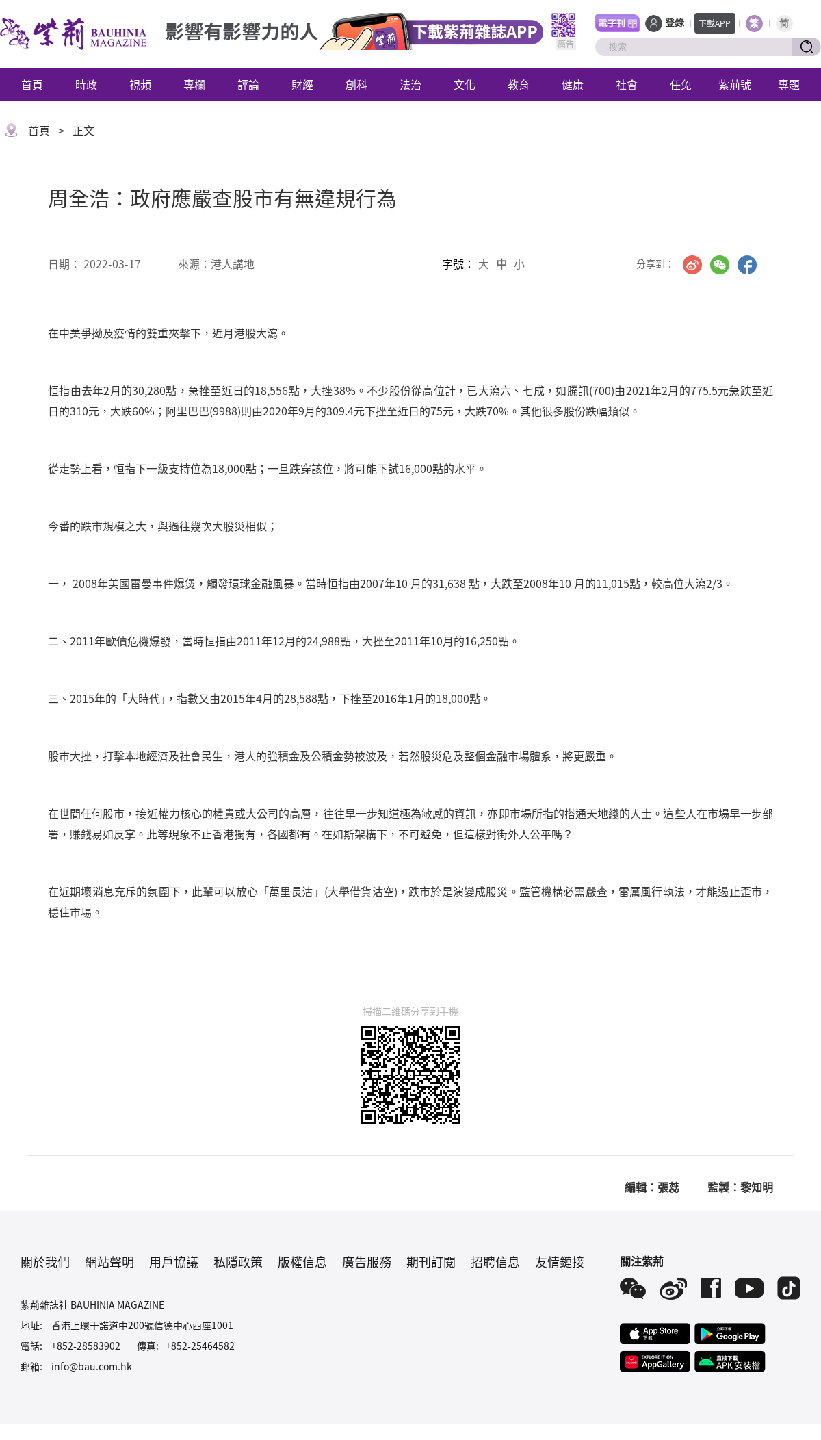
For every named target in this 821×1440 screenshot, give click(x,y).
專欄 (194, 84)
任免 (681, 84)
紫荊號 (734, 84)
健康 (573, 84)
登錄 (674, 23)
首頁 (32, 84)
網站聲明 (109, 1261)
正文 (83, 130)
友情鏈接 (559, 1261)
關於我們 (45, 1261)
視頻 (140, 84)
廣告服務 (366, 1261)
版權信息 (302, 1261)
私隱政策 (238, 1261)
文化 (464, 84)
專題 (789, 84)
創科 (356, 84)
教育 (519, 84)
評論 (248, 84)
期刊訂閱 (431, 1261)
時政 (86, 84)
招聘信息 (495, 1261)
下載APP (715, 23)
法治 (410, 84)
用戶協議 (173, 1261)
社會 (627, 84)
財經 (302, 84)
